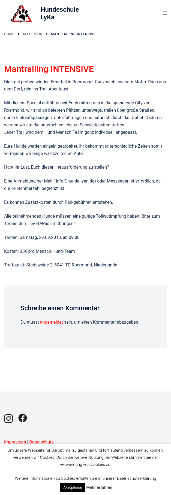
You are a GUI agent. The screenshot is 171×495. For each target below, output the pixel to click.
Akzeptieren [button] (72, 487)
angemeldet (51, 322)
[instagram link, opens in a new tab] (8, 417)
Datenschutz (41, 442)
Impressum (15, 442)
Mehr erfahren (99, 487)
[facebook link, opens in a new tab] (22, 417)
